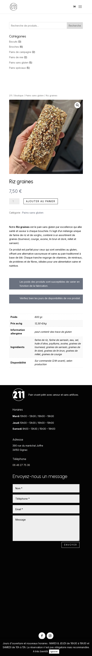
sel (76, 339)
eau (72, 339)
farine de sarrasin (58, 339)
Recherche (75, 25)
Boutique (18, 95)
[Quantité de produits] (14, 201)
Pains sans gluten (35, 95)
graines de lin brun (54, 350)
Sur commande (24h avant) (49, 360)
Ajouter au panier (40, 201)
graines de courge (52, 354)
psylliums (54, 343)
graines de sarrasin (56, 347)
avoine (64, 343)
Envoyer (70, 544)
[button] (77, 105)
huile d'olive (41, 343)
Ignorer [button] (54, 651)
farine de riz (41, 339)
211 (10, 95)
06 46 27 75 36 (21, 465)
